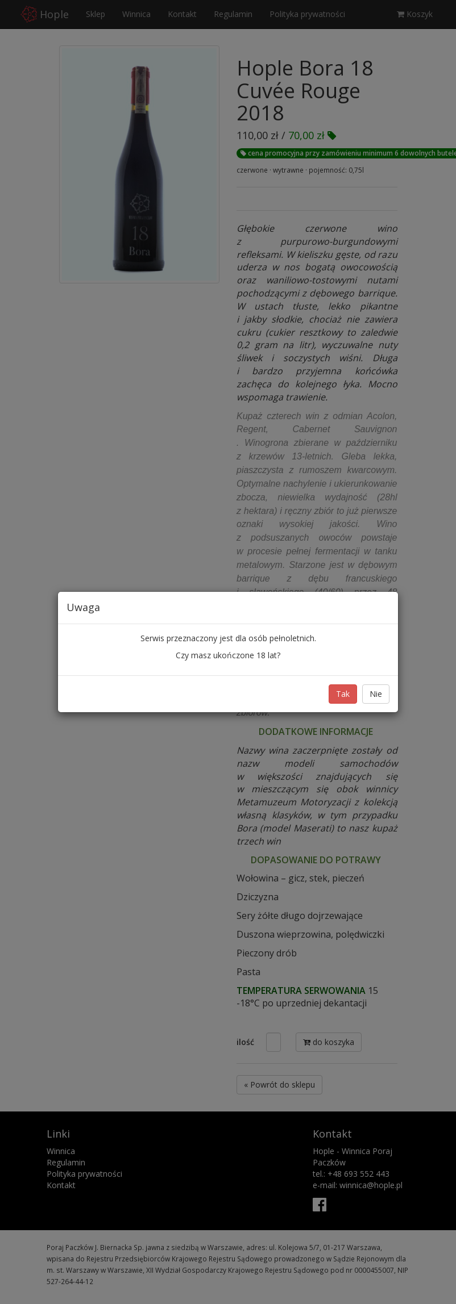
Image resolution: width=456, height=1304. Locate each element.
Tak (343, 693)
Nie (376, 693)
